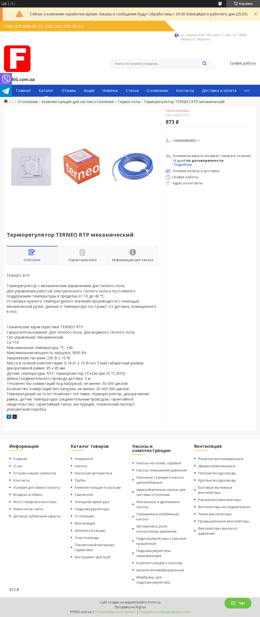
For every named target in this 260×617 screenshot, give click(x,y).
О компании (157, 90)
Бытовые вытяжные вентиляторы (215, 490)
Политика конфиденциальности (164, 612)
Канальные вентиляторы (219, 499)
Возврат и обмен (27, 494)
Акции (89, 90)
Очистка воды (87, 537)
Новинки (110, 90)
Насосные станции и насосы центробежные (160, 480)
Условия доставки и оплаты (36, 487)
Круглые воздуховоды (217, 480)
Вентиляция (85, 523)
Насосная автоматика (93, 473)
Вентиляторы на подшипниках (224, 506)
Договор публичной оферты (37, 516)
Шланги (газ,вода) (90, 530)
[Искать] (204, 64)
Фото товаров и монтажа (35, 501)
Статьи (132, 90)
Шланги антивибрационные (160, 570)
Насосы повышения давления (161, 470)
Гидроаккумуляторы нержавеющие (153, 553)
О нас (18, 465)
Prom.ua (154, 602)
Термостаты (129, 101)
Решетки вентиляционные (221, 458)
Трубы (80, 480)
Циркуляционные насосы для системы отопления (160, 492)
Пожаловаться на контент (115, 612)
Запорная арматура (92, 501)
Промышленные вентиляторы (223, 521)
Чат (238, 603)
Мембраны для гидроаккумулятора (153, 580)
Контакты (185, 90)
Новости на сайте (28, 509)
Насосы (81, 465)
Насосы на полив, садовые (158, 463)
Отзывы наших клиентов (34, 473)
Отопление (28, 101)
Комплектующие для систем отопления (78, 101)
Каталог (46, 90)
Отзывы (69, 90)
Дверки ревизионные (216, 465)
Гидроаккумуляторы (92, 509)
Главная (23, 90)
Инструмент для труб (93, 557)
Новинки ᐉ (84, 458)
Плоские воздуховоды (217, 473)
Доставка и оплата (219, 90)
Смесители (84, 494)
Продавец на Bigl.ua (130, 607)
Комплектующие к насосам (98, 487)
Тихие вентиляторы (215, 514)
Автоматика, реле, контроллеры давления (156, 529)
